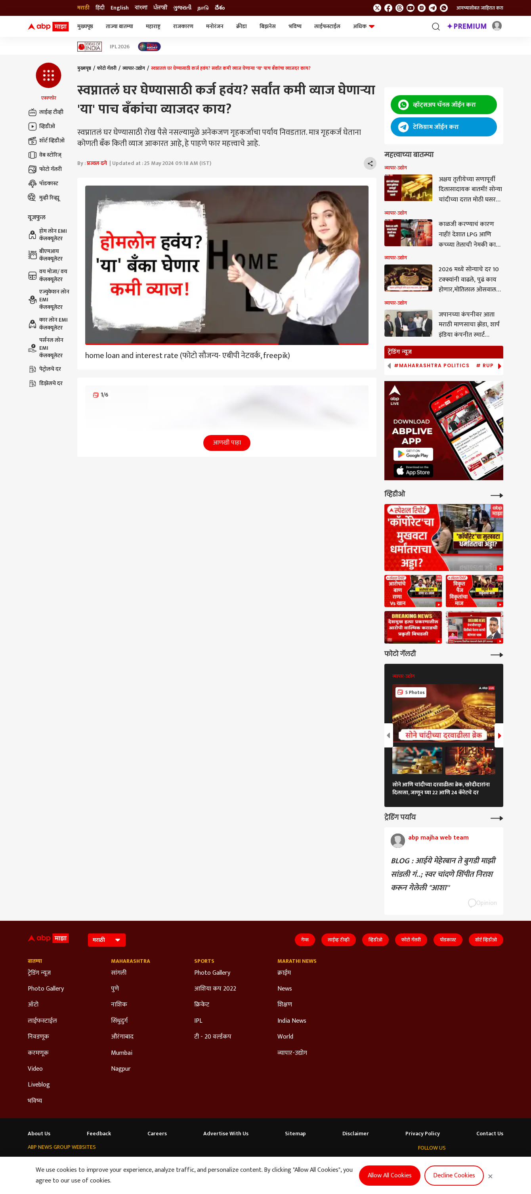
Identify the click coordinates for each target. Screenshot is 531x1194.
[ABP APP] (413, 454)
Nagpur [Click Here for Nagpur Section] (121, 1069)
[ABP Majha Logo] (48, 26)
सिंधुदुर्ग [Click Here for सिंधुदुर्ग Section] (119, 1021)
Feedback (99, 1134)
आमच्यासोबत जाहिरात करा (480, 8)
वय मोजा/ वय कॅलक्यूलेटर (47, 275)
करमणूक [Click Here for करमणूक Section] (38, 1053)
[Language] (107, 940)
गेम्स (305, 940)
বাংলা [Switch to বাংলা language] (141, 8)
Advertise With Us (225, 1134)
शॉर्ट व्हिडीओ (46, 141)
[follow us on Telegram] (432, 8)
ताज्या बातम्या (119, 26)
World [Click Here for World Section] (285, 1037)
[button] (48, 82)
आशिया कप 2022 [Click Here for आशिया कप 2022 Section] (215, 989)
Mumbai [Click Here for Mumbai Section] (121, 1053)
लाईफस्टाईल (327, 26)
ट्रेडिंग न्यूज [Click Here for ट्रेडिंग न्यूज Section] (39, 973)
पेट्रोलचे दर (44, 369)
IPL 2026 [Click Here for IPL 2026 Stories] (120, 47)
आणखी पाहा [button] (227, 442)
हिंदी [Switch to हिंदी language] (100, 8)
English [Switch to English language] (120, 8)
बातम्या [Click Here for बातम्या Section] (35, 961)
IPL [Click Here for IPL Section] (198, 1021)
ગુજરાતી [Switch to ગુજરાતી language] (182, 8)
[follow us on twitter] (377, 8)
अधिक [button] (363, 26)
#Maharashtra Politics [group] (432, 365)
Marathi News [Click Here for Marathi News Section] (297, 961)
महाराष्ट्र (153, 26)
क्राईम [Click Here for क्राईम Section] (284, 973)
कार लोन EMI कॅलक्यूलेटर (48, 324)
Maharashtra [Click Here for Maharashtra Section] (130, 961)
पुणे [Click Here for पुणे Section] (115, 989)
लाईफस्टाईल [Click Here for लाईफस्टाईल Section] (42, 1021)
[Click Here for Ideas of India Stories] (89, 47)
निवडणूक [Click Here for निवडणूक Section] (38, 1037)
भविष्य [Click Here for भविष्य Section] (35, 1101)
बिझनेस (268, 26)
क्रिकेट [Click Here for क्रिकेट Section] (201, 1004)
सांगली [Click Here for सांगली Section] (118, 973)
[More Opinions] (497, 817)
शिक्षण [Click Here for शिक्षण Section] (284, 1004)
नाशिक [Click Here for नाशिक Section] (119, 1004)
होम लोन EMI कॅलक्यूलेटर (47, 235)
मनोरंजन (214, 26)
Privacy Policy (422, 1134)
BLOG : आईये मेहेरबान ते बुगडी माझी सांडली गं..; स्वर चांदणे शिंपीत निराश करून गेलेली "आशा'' (443, 874)
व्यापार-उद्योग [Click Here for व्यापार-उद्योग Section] (292, 1053)
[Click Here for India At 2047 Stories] (149, 47)
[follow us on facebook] (388, 8)
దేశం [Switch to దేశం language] (220, 8)
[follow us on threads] (399, 8)
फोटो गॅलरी (45, 169)
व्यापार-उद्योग (133, 68)
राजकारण (183, 26)
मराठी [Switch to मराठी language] (83, 8)
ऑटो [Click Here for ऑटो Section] (33, 1004)
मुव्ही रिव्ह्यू (43, 198)
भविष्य (295, 26)
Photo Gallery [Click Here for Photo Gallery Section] (46, 989)
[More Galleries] (497, 654)
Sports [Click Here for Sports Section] (204, 961)
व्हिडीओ (41, 126)
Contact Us (489, 1134)
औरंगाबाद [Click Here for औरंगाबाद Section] (122, 1037)
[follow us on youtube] (410, 8)
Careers (157, 1134)
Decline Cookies (454, 1175)
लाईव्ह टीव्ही (45, 112)
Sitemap (295, 1134)
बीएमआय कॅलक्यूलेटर (45, 255)
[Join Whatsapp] (444, 8)
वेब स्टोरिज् (44, 155)
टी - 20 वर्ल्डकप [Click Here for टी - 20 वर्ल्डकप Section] (212, 1037)
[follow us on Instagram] (421, 8)
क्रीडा (241, 26)
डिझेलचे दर (45, 383)
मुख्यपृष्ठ (85, 26)
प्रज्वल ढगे (97, 163)
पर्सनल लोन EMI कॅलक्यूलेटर (45, 348)
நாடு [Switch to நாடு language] (203, 8)
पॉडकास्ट (43, 183)
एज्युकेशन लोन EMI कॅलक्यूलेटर (48, 299)
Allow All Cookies (390, 1175)
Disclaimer (355, 1134)
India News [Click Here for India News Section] (291, 1021)
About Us (39, 1134)
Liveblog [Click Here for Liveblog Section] (39, 1085)
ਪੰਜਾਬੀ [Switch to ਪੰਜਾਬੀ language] (160, 8)
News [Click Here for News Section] (284, 989)
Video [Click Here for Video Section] (35, 1069)
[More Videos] (497, 495)
